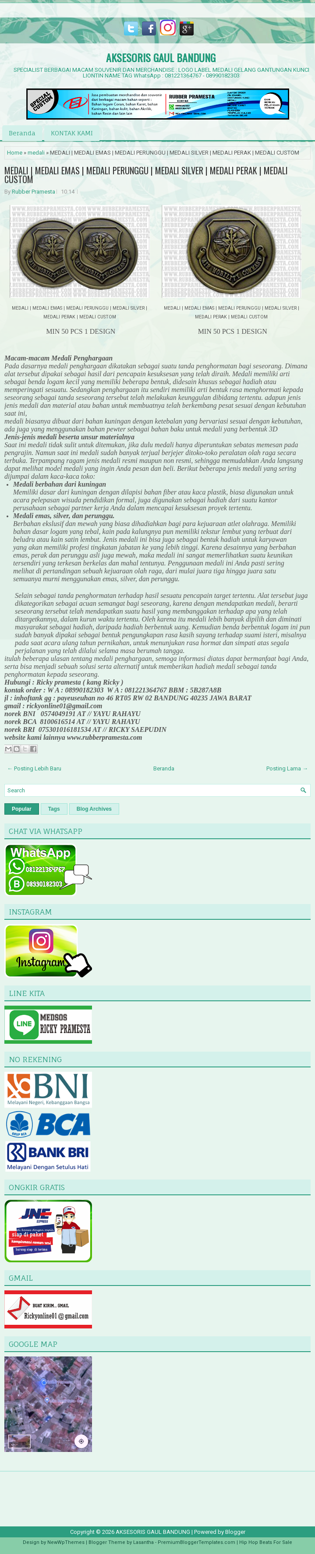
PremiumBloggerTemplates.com (196, 1542)
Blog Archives (94, 809)
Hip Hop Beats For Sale (265, 1542)
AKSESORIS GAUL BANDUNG (161, 57)
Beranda (22, 133)
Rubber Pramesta (33, 191)
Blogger (235, 1532)
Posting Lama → (287, 768)
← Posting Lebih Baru (34, 768)
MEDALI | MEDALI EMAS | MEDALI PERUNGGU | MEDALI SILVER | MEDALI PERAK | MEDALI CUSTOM (146, 175)
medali (36, 152)
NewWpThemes (66, 1542)
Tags (54, 809)
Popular (22, 809)
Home (14, 152)
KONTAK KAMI (72, 133)
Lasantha (143, 1542)
